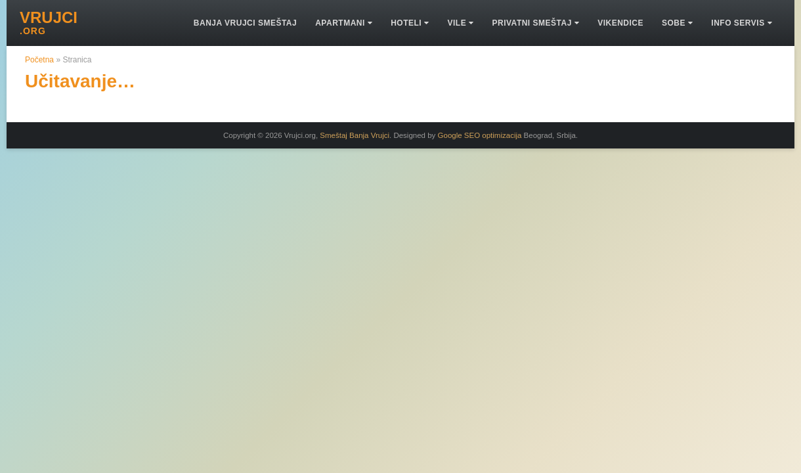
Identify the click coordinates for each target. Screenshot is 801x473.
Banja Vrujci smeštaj (245, 23)
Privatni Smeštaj (535, 23)
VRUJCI (48, 23)
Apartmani (343, 23)
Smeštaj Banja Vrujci (354, 135)
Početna (39, 59)
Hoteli (410, 23)
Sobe (677, 23)
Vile (460, 23)
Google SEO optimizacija (480, 135)
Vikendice (620, 23)
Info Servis (741, 23)
